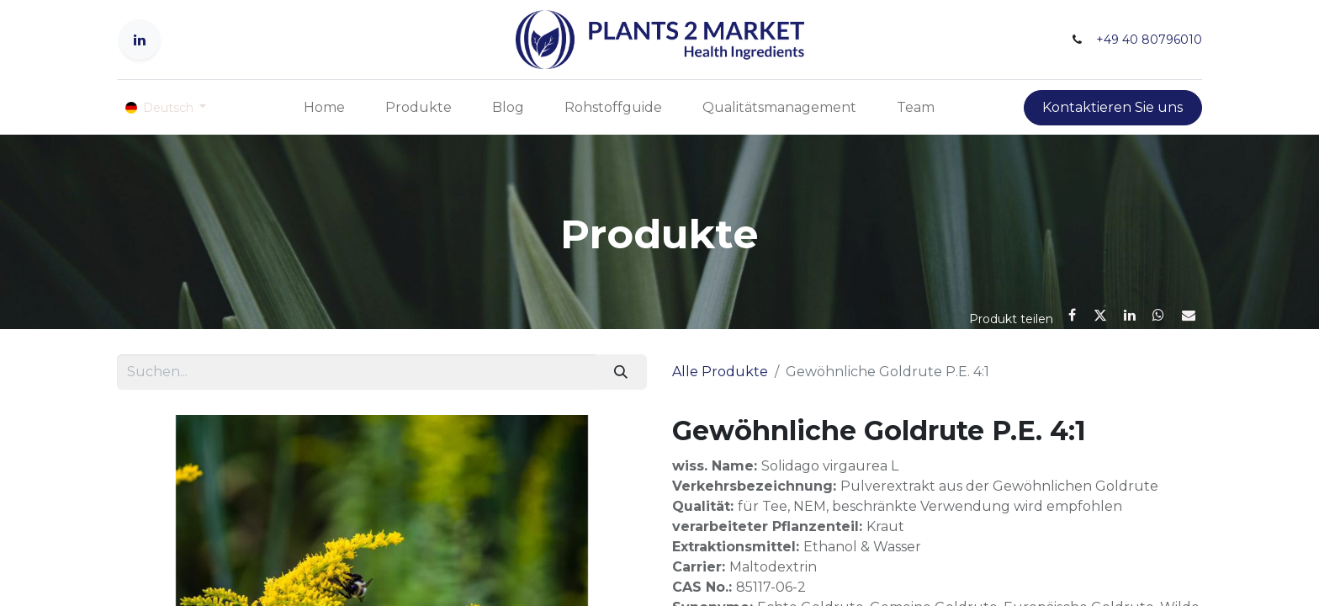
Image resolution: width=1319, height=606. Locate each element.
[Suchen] (621, 372)
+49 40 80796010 (1149, 39)
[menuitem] (324, 108)
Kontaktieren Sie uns (1112, 107)
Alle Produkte (720, 372)
